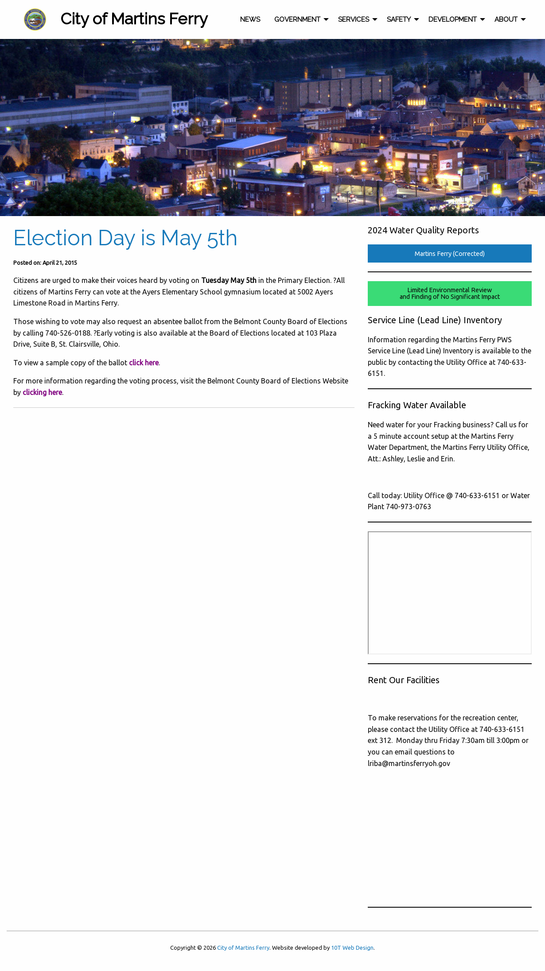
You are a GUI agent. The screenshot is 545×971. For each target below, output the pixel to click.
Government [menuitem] (297, 19)
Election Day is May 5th (125, 237)
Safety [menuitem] (399, 19)
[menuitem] (35, 19)
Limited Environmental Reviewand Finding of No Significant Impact (450, 293)
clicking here (42, 392)
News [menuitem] (250, 19)
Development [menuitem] (452, 19)
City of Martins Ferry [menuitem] (134, 18)
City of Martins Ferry (243, 947)
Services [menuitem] (353, 19)
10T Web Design (352, 947)
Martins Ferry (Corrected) (450, 253)
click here (143, 363)
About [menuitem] (506, 19)
